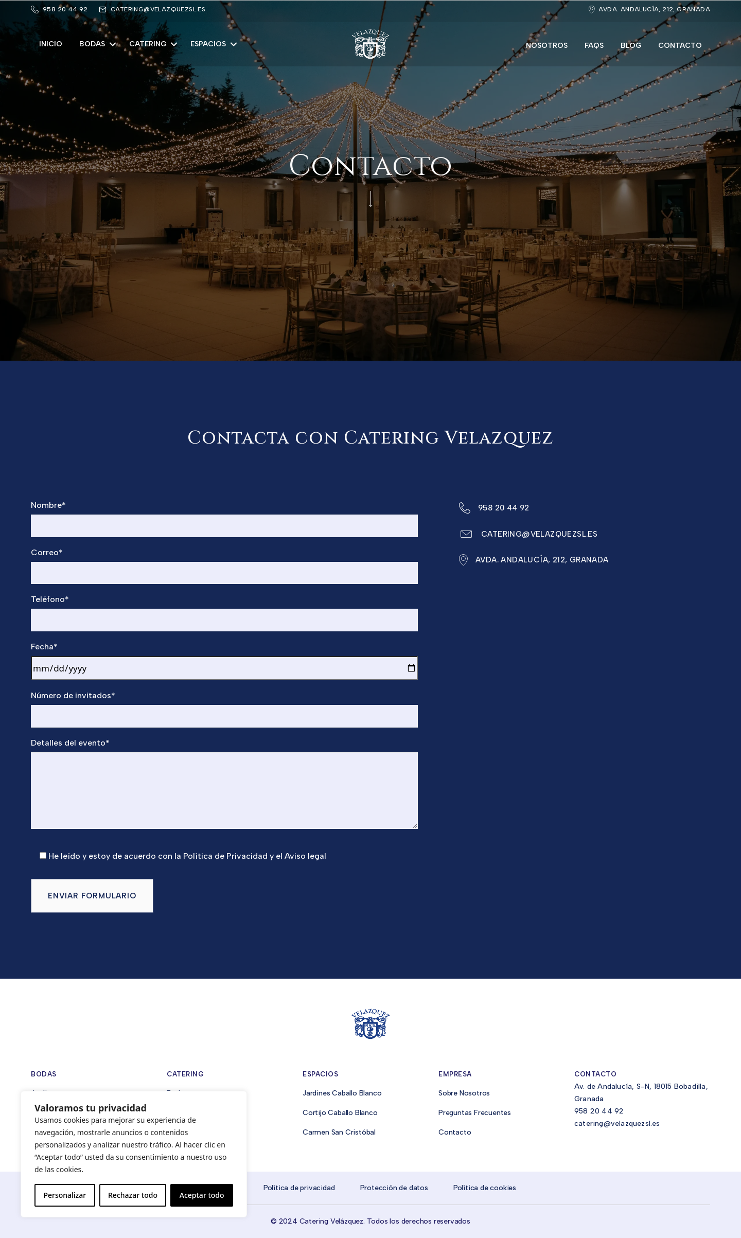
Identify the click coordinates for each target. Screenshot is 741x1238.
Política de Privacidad (225, 856)
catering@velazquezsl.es (158, 9)
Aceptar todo (202, 1195)
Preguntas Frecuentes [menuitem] (474, 1112)
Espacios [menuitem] (208, 44)
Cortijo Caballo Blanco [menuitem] (340, 1112)
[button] (112, 44)
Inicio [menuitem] (50, 44)
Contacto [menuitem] (680, 45)
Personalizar (64, 1195)
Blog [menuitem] (631, 45)
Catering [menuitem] (147, 44)
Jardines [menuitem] (44, 1093)
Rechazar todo (132, 1195)
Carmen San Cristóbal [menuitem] (339, 1132)
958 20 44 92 (599, 1111)
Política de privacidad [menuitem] (299, 1187)
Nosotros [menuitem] (547, 45)
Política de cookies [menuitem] (484, 1187)
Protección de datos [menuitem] (394, 1187)
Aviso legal (304, 856)
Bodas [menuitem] (92, 44)
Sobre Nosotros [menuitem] (464, 1093)
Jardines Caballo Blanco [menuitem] (342, 1093)
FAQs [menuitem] (594, 45)
